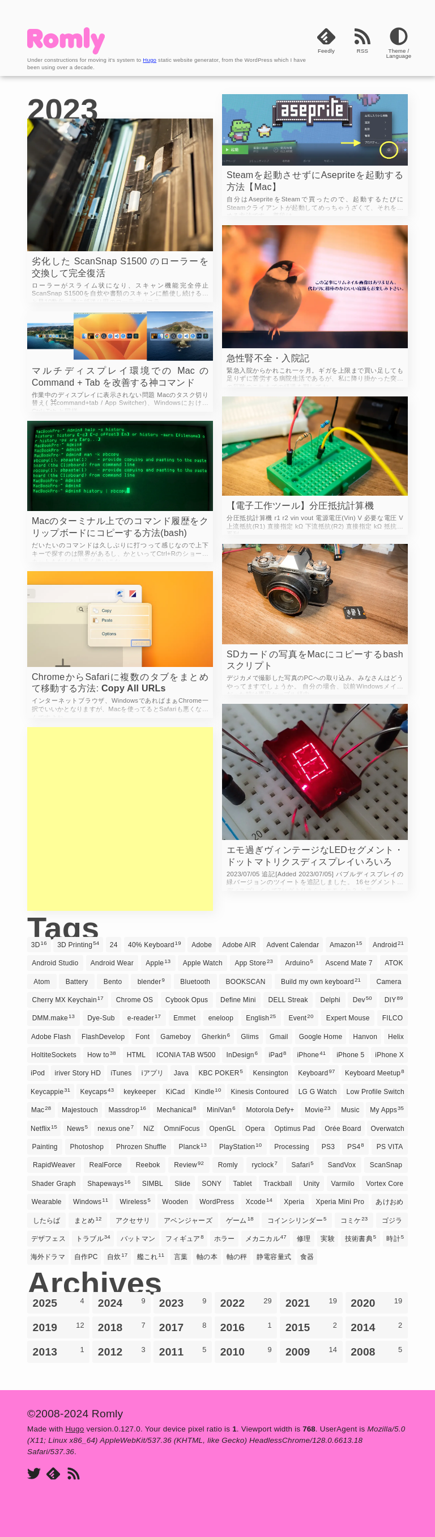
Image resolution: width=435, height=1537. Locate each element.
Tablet (242, 1184)
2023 (183, 1303)
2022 (246, 1303)
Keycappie (50, 1091)
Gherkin (216, 1036)
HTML (136, 1055)
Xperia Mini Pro (339, 1202)
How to (101, 1054)
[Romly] (66, 51)
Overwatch (387, 1129)
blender (151, 981)
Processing (291, 1147)
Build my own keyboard (321, 981)
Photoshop (87, 1147)
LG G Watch (317, 1092)
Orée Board (343, 1129)
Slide (182, 1184)
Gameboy (175, 1037)
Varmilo (343, 1184)
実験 (327, 1239)
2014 (376, 1327)
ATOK (394, 963)
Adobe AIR (240, 945)
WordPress (216, 1202)
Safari (303, 1164)
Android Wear (112, 963)
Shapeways (108, 1183)
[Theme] (399, 49)
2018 (122, 1327)
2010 (246, 1351)
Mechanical (177, 1109)
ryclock (264, 1164)
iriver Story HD (78, 1073)
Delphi (330, 1000)
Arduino (299, 962)
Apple (158, 962)
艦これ (151, 1256)
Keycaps (97, 1091)
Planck (193, 1146)
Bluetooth (195, 982)
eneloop (220, 1018)
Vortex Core (384, 1184)
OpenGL (223, 1129)
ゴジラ (392, 1220)
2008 (376, 1351)
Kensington (270, 1073)
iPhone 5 (350, 1055)
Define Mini (238, 1000)
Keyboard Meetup (374, 1072)
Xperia (294, 1202)
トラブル (93, 1238)
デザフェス (48, 1239)
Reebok (148, 1165)
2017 (183, 1327)
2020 (376, 1303)
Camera (389, 982)
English (261, 1017)
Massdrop (127, 1109)
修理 (303, 1239)
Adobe (201, 945)
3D (39, 944)
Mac (41, 1109)
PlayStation (240, 1146)
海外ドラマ (48, 1257)
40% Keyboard (154, 944)
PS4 (355, 1146)
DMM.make (53, 1017)
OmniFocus (182, 1129)
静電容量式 (274, 1257)
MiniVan (221, 1109)
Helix (396, 1037)
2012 (122, 1351)
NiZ (148, 1129)
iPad (277, 1054)
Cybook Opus (186, 1000)
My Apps (387, 1109)
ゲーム (240, 1219)
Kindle (208, 1091)
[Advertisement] (120, 819)
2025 (58, 1303)
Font (142, 1037)
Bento (113, 982)
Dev (362, 999)
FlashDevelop (103, 1037)
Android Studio (55, 963)
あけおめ (389, 1202)
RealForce (105, 1165)
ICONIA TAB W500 (186, 1055)
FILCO (392, 1018)
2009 (311, 1351)
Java (181, 1073)
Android (388, 944)
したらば (47, 1220)
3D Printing (78, 944)
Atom (41, 982)
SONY (211, 1184)
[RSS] (362, 49)
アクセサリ (133, 1220)
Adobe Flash (51, 1037)
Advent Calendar (293, 945)
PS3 (328, 1147)
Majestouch (80, 1110)
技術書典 (361, 1238)
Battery (77, 982)
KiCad (175, 1092)
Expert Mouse (348, 1018)
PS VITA (390, 1147)
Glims (250, 1037)
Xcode (259, 1201)
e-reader (144, 1017)
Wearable (47, 1202)
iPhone (311, 1054)
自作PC (86, 1257)
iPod (38, 1073)
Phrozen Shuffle (141, 1147)
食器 (307, 1257)
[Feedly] (326, 49)
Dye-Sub (100, 1018)
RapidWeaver (54, 1165)
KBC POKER (220, 1072)
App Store (253, 962)
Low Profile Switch (375, 1092)
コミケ (354, 1219)
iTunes (120, 1073)
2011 (183, 1351)
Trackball (277, 1184)
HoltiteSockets (53, 1055)
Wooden (175, 1202)
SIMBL (152, 1184)
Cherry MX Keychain (67, 999)
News (77, 1128)
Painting (45, 1147)
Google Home (321, 1037)
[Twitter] (34, 1474)
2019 (58, 1327)
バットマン (138, 1239)
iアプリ (153, 1073)
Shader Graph (54, 1184)
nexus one (115, 1128)
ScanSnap (386, 1165)
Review (189, 1164)
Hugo (149, 60)
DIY (394, 999)
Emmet (184, 1018)
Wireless (135, 1201)
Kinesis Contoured (260, 1092)
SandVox (342, 1165)
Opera (255, 1129)
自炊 (117, 1256)
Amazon (346, 944)
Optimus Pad (294, 1129)
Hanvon (365, 1037)
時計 (395, 1238)
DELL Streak (288, 1000)
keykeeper (139, 1092)
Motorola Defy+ (270, 1110)
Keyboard (316, 1072)
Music (350, 1110)
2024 (122, 1303)
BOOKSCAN (246, 982)
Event (301, 1017)
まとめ (88, 1219)
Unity (312, 1184)
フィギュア (184, 1238)
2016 (246, 1327)
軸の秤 (237, 1257)
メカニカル (266, 1238)
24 (114, 945)
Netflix (44, 1128)
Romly (228, 1165)
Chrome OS (134, 1000)
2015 (311, 1327)
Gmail (279, 1037)
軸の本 (207, 1257)
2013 (58, 1351)
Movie (317, 1109)
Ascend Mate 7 (349, 963)
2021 (311, 1303)
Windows (90, 1201)
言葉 (180, 1257)
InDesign (242, 1054)
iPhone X (389, 1055)
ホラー (224, 1239)
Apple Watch (203, 963)
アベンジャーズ (188, 1220)
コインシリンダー (296, 1219)
